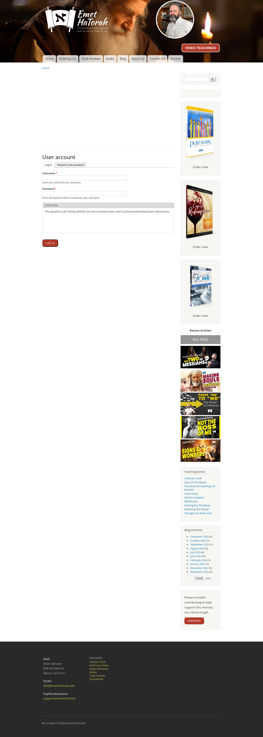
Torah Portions (97, 675)
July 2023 (196, 552)
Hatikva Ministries (98, 669)
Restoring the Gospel (196, 509)
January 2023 (198, 564)
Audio (110, 59)
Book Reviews (90, 59)
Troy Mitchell (96, 679)
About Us (138, 59)
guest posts (191, 493)
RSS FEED (200, 339)
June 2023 (196, 556)
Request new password (70, 165)
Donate (175, 59)
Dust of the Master (195, 482)
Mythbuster (191, 501)
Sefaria (93, 672)
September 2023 (200, 544)
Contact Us (157, 59)
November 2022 (200, 572)
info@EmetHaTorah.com (59, 686)
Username (49, 173)
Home (49, 59)
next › (208, 578)
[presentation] (74, 232)
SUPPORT (194, 620)
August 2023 (198, 548)
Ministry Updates (194, 497)
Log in (49, 165)
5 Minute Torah (193, 478)
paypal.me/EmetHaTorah (59, 698)
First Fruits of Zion (99, 665)
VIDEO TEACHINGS (200, 48)
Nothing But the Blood (197, 505)
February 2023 (199, 560)
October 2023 (198, 540)
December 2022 (200, 568)
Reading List (67, 59)
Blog (123, 59)
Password (49, 188)
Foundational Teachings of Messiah (199, 487)
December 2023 (200, 536)
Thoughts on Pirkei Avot (198, 513)
